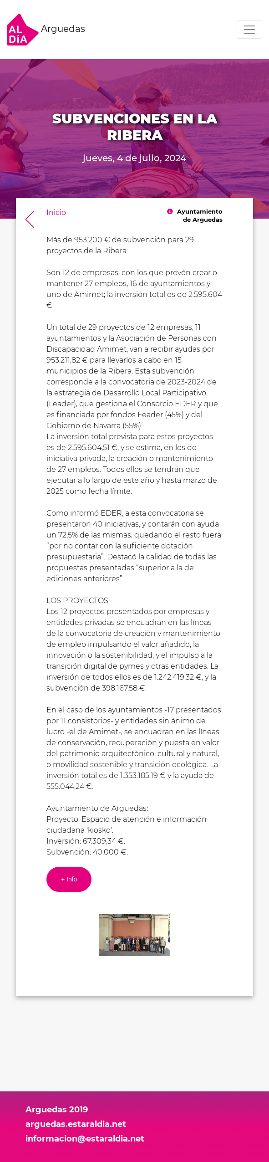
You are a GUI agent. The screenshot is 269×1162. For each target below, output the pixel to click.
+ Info (69, 879)
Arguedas (46, 30)
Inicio (56, 212)
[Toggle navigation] (249, 29)
